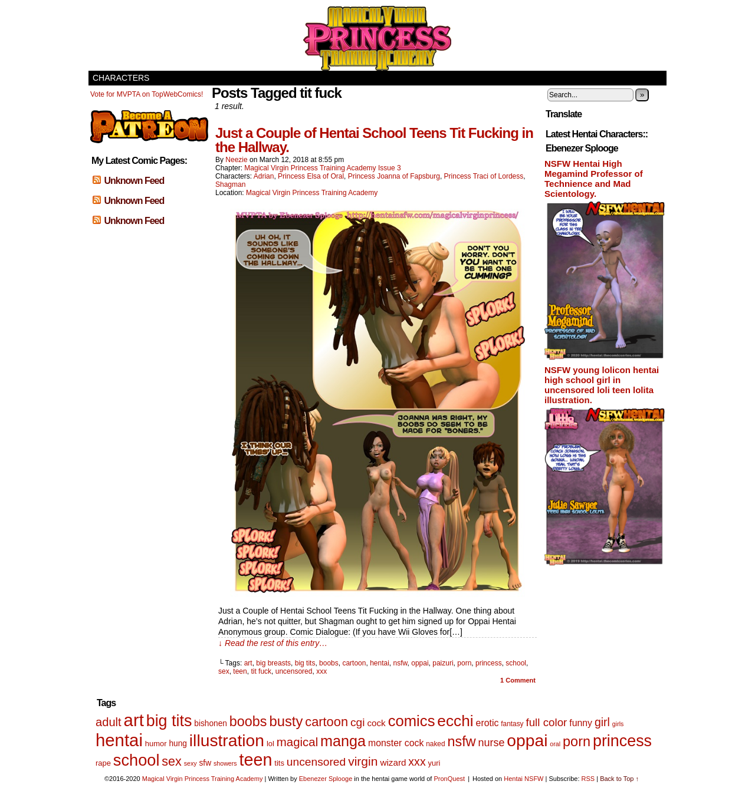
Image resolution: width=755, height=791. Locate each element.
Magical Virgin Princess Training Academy (377, 38)
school (515, 663)
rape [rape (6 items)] (103, 763)
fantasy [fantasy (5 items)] (512, 724)
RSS (588, 778)
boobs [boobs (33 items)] (248, 721)
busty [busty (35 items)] (286, 721)
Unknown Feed (134, 181)
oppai (419, 663)
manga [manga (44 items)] (343, 741)
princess (488, 663)
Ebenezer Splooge (326, 778)
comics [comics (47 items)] (411, 721)
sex (223, 671)
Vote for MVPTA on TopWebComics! (146, 94)
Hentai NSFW (523, 778)
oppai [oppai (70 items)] (527, 740)
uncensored (294, 671)
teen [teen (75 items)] (256, 759)
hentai (379, 663)
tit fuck (261, 671)
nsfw (400, 663)
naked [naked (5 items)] (435, 744)
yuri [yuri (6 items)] (434, 763)
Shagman (230, 184)
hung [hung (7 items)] (178, 743)
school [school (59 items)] (136, 760)
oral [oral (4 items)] (555, 743)
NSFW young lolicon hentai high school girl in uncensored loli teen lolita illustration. (601, 385)
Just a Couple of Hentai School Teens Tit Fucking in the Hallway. (374, 140)
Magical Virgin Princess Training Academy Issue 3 (322, 168)
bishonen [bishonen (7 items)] (210, 723)
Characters (121, 78)
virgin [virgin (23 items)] (363, 761)
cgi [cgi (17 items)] (357, 722)
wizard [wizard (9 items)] (393, 762)
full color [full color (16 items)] (546, 722)
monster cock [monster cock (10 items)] (396, 743)
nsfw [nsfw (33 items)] (461, 741)
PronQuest (449, 778)
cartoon (354, 663)
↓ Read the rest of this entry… (272, 643)
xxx (321, 671)
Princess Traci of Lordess (484, 176)
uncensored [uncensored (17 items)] (316, 762)
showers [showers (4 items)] (225, 763)
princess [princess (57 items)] (622, 741)
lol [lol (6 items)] (270, 743)
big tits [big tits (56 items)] (169, 721)
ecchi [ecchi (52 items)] (455, 721)
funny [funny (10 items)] (580, 723)
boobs (329, 663)
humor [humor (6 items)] (156, 743)
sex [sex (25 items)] (171, 761)
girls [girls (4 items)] (618, 723)
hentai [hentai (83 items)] (119, 740)
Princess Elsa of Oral (311, 176)
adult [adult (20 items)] (109, 722)
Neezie (236, 160)
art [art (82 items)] (134, 720)
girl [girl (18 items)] (602, 722)
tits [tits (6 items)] (279, 763)
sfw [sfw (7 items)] (205, 763)
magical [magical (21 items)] (297, 742)
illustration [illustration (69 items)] (226, 740)
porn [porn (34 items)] (576, 741)
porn (464, 663)
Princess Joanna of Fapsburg (394, 176)
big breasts (273, 663)
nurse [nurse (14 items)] (491, 743)
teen (240, 671)
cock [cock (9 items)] (376, 723)
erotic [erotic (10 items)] (487, 723)
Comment (518, 680)
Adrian (264, 176)
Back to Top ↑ (619, 778)
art (248, 663)
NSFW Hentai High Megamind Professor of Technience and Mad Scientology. (593, 179)
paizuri (442, 663)
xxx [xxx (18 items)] (416, 761)
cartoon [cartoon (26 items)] (326, 721)
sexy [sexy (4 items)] (190, 763)
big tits (305, 663)
